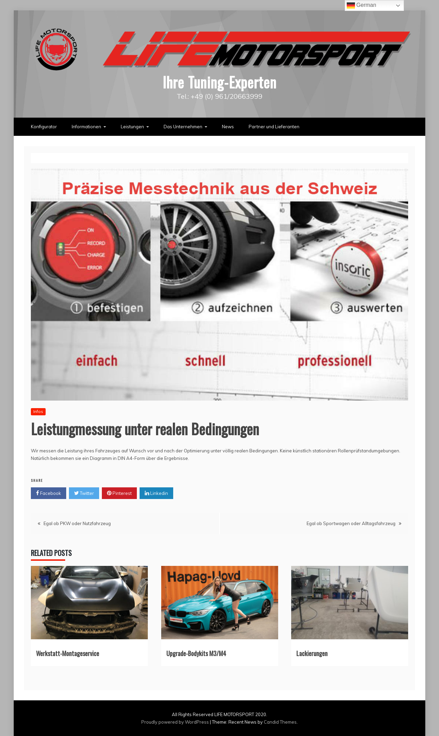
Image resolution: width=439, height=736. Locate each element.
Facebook (48, 493)
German (361, 5)
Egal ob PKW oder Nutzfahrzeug (77, 523)
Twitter (84, 493)
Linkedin (156, 493)
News (228, 126)
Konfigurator (44, 126)
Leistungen (132, 126)
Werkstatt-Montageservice (67, 653)
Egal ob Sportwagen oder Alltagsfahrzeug (351, 523)
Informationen (86, 126)
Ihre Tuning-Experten (219, 82)
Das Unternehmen (183, 126)
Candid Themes (280, 722)
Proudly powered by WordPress (175, 722)
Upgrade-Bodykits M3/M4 (196, 653)
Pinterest (119, 493)
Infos (38, 411)
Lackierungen (312, 653)
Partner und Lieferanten (274, 126)
